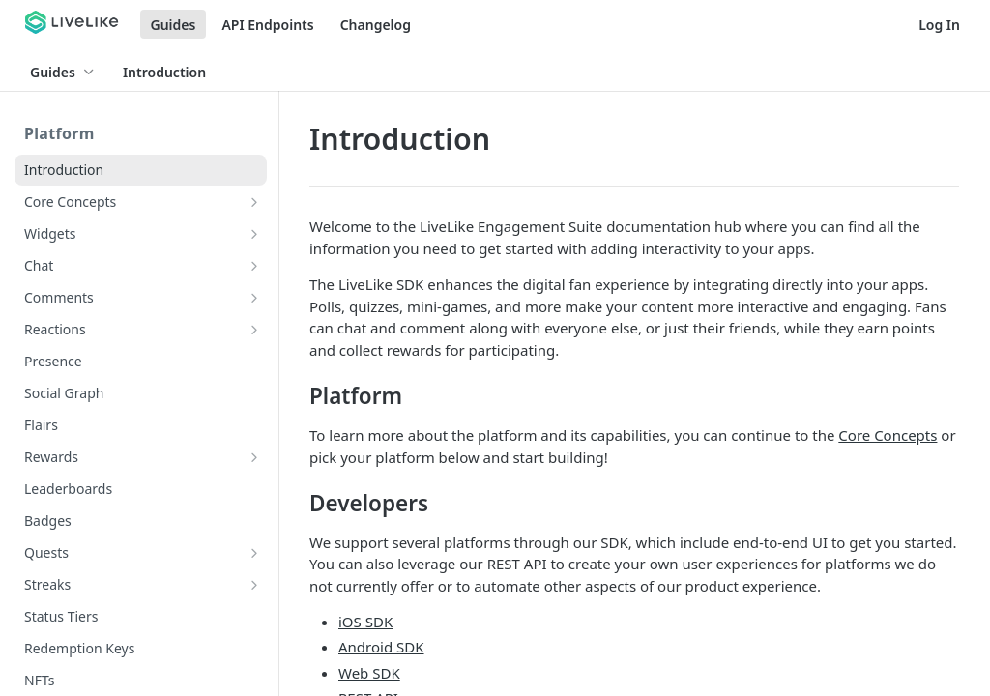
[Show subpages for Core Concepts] (254, 202)
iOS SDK (365, 621)
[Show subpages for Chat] (254, 266)
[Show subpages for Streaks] (254, 585)
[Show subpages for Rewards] (254, 457)
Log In (939, 24)
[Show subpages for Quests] (254, 553)
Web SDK (369, 672)
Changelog (375, 24)
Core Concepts (887, 435)
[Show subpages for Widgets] (254, 234)
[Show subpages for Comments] (254, 297)
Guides (173, 24)
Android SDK (381, 646)
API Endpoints (267, 24)
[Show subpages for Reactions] (254, 329)
